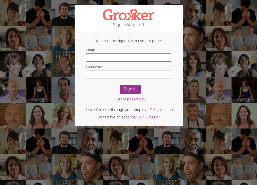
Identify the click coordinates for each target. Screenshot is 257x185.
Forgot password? (130, 99)
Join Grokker (149, 117)
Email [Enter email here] (128, 55)
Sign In (130, 89)
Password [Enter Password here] (128, 72)
